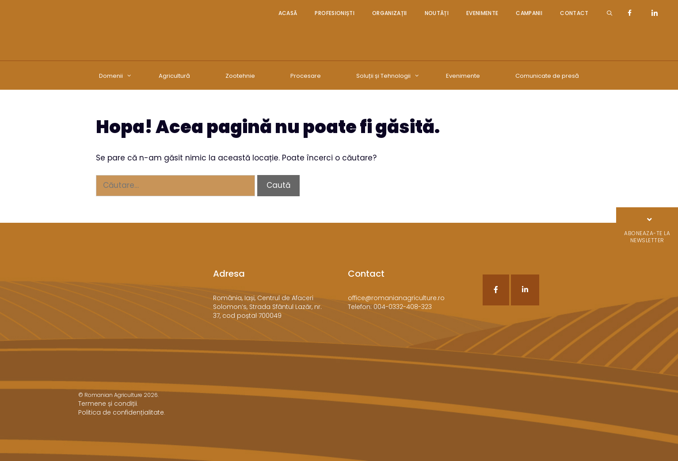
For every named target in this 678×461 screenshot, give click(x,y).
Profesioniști (334, 13)
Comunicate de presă (547, 76)
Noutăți (437, 13)
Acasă (287, 13)
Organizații (389, 13)
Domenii (120, 76)
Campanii (529, 13)
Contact (574, 13)
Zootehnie (240, 76)
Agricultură (174, 76)
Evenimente (482, 13)
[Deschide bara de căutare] (610, 13)
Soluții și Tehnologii (392, 76)
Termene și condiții (107, 403)
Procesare (305, 76)
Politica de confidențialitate (121, 412)
